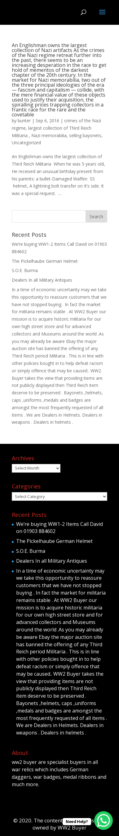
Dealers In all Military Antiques (42, 280)
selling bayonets (85, 135)
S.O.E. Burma (25, 270)
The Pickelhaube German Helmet (45, 261)
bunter (24, 120)
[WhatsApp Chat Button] (103, 820)
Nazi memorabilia (49, 135)
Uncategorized (26, 142)
